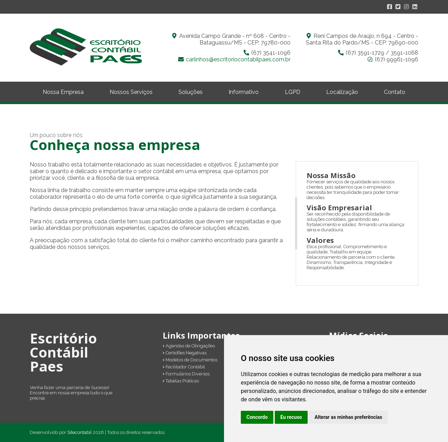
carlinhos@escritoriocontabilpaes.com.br (238, 59)
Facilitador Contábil (184, 366)
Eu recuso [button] (291, 417)
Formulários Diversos (186, 373)
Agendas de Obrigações (189, 345)
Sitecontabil (79, 432)
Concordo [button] (257, 417)
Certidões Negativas (184, 352)
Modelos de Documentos (190, 359)
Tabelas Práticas (181, 380)
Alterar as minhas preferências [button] (348, 417)
